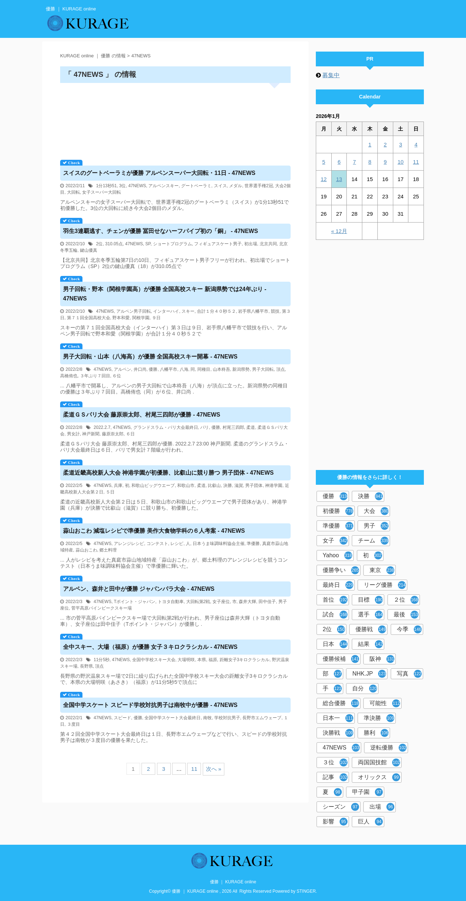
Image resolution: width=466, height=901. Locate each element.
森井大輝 (247, 601)
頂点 (280, 369)
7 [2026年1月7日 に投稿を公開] (354, 162)
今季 (409, 629)
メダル (235, 185)
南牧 (207, 717)
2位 (99, 243)
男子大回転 (263, 369)
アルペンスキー (163, 185)
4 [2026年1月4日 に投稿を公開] (416, 144)
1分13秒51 (106, 185)
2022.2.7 (102, 427)
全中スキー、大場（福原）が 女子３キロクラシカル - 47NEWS (150, 647)
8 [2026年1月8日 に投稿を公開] (369, 162)
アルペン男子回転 (133, 311)
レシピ (176, 543)
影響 (335, 822)
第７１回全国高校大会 (88, 317)
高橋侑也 (68, 375)
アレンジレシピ (129, 543)
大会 (376, 511)
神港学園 (273, 485)
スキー (188, 311)
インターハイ (166, 311)
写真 (409, 674)
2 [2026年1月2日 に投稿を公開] (385, 144)
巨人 (370, 822)
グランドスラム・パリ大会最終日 (165, 427)
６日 (130, 433)
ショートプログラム (172, 243)
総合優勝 (341, 703)
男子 (376, 526)
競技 (275, 311)
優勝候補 (341, 659)
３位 (335, 762)
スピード (122, 717)
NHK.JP (369, 674)
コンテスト (157, 543)
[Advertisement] (175, 119)
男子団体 (254, 485)
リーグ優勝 (385, 585)
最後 (406, 615)
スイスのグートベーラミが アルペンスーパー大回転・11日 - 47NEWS (159, 173)
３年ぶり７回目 (95, 375)
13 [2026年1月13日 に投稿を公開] (339, 179)
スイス (220, 185)
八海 (184, 369)
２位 (406, 600)
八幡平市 (168, 369)
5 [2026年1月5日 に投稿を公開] (323, 162)
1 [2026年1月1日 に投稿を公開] (369, 144)
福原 (213, 659)
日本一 (338, 718)
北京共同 (268, 243)
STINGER (306, 891)
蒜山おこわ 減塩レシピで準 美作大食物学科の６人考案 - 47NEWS (154, 531)
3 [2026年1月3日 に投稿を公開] (400, 144)
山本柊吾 (221, 369)
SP (148, 243)
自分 (364, 689)
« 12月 (339, 231)
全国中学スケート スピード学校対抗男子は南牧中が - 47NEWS (150, 705)
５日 (110, 492)
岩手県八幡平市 (253, 311)
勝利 (376, 733)
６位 (116, 375)
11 (194, 769)
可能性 (384, 703)
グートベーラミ (196, 185)
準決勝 (379, 718)
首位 (335, 600)
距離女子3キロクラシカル (245, 659)
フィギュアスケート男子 (218, 243)
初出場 (250, 243)
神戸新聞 (90, 433)
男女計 (73, 433)
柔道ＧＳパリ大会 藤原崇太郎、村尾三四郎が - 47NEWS (141, 415)
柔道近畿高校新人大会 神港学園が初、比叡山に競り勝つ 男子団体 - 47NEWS (168, 473)
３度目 (73, 724)
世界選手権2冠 (259, 185)
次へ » (213, 769)
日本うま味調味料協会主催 (219, 543)
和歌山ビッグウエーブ (153, 485)
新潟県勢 (241, 369)
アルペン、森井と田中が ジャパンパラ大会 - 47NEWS (138, 589)
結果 (370, 644)
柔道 (250, 427)
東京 (381, 570)
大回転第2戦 (198, 601)
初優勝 (338, 511)
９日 (156, 317)
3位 (122, 185)
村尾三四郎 (233, 427)
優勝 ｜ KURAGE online (233, 881)
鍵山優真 (88, 250)
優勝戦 (370, 629)
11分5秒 (101, 659)
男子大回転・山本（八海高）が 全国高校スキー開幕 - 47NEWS (150, 356)
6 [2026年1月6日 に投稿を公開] (338, 162)
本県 (201, 659)
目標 (370, 600)
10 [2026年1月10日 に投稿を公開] (401, 162)
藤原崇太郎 (113, 433)
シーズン (341, 807)
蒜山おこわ (86, 550)
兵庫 (118, 485)
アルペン (122, 369)
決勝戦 (338, 733)
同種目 (203, 369)
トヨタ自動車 (171, 601)
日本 (335, 644)
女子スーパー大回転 (101, 192)
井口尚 (140, 369)
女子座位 (221, 601)
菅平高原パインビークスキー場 (101, 608)
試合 (335, 615)
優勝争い (341, 570)
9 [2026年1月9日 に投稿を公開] (385, 162)
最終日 (338, 585)
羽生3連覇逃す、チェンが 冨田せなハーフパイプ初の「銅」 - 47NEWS (160, 231)
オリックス (379, 777)
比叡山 (214, 485)
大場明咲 (186, 659)
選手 (370, 615)
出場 (381, 807)
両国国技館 (379, 762)
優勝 (153, 369)
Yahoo (337, 555)
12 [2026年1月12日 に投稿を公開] (324, 179)
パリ (204, 427)
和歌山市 (185, 485)
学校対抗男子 (227, 717)
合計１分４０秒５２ (216, 311)
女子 (335, 541)
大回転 (73, 192)
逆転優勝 (388, 748)
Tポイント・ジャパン (134, 601)
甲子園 (367, 792)
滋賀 (238, 485)
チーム (373, 541)
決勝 (227, 485)
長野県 (86, 666)
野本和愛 (121, 317)
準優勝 (253, 543)
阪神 (381, 659)
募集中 (331, 75)
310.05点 (114, 243)
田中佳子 (267, 601)
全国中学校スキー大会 (153, 659)
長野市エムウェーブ (261, 717)
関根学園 (140, 317)
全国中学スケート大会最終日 (172, 717)
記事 (335, 777)
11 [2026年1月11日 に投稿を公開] (416, 162)
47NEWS (137, 185)
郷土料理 (108, 550)
